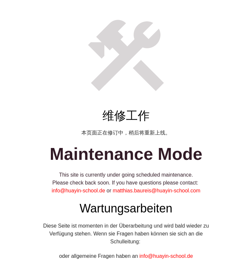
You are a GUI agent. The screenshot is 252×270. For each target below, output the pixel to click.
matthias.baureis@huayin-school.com (156, 190)
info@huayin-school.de (78, 190)
